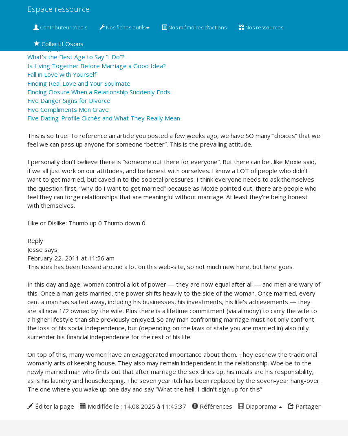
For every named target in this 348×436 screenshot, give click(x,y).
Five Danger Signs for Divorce (68, 100)
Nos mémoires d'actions (194, 27)
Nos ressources (261, 27)
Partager (304, 406)
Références (212, 406)
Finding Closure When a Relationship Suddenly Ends (98, 92)
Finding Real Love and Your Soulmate (78, 83)
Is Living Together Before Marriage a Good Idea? (96, 66)
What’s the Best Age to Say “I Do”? (76, 57)
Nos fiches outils (124, 27)
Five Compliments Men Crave (68, 109)
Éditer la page (50, 406)
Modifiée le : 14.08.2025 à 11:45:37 (133, 406)
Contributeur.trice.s (60, 27)
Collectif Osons (59, 44)
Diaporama (260, 406)
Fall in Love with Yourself (61, 74)
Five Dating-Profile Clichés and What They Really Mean (103, 118)
